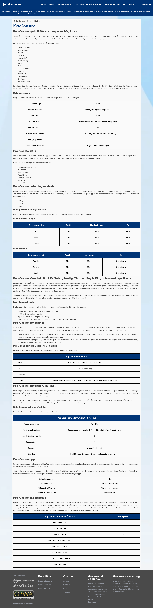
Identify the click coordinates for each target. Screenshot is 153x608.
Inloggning (145, 4)
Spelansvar (92, 602)
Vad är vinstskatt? (45, 588)
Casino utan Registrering (88, 4)
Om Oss (66, 581)
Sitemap (66, 592)
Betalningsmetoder (115, 4)
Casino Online (46, 4)
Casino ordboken (44, 585)
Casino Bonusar (19, 21)
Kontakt (66, 585)
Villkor (65, 588)
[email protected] (85, 368)
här (35, 14)
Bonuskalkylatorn (45, 581)
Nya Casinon (64, 4)
